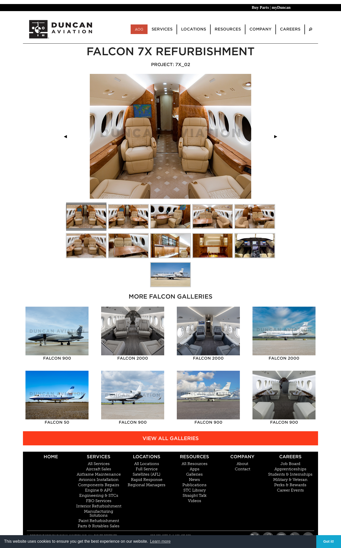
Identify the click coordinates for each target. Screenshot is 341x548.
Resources (194, 456)
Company (242, 456)
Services (98, 456)
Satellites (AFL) (146, 474)
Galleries (194, 474)
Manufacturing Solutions (98, 513)
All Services (99, 464)
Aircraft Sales (98, 469)
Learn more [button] (160, 541)
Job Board (290, 464)
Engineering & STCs (98, 496)
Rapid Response (146, 480)
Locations (146, 456)
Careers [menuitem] (290, 29)
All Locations (146, 464)
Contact (242, 469)
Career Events (290, 490)
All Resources (195, 464)
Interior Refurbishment (98, 506)
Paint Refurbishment (98, 521)
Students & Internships (290, 474)
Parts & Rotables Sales (99, 526)
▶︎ (277, 136)
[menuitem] (310, 29)
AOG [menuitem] (139, 29)
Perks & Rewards (290, 485)
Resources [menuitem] (228, 29)
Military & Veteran (290, 480)
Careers (290, 456)
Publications (194, 485)
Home (51, 456)
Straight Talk (195, 496)
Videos (194, 501)
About (242, 464)
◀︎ (67, 136)
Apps (195, 469)
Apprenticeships (290, 469)
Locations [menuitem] (193, 29)
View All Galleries (171, 438)
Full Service (147, 469)
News (194, 480)
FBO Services (98, 501)
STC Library (194, 490)
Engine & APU (98, 490)
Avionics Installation (99, 480)
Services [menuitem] (162, 29)
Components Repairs (98, 485)
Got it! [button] (328, 541)
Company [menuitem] (260, 29)
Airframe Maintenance (99, 474)
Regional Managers (146, 485)
